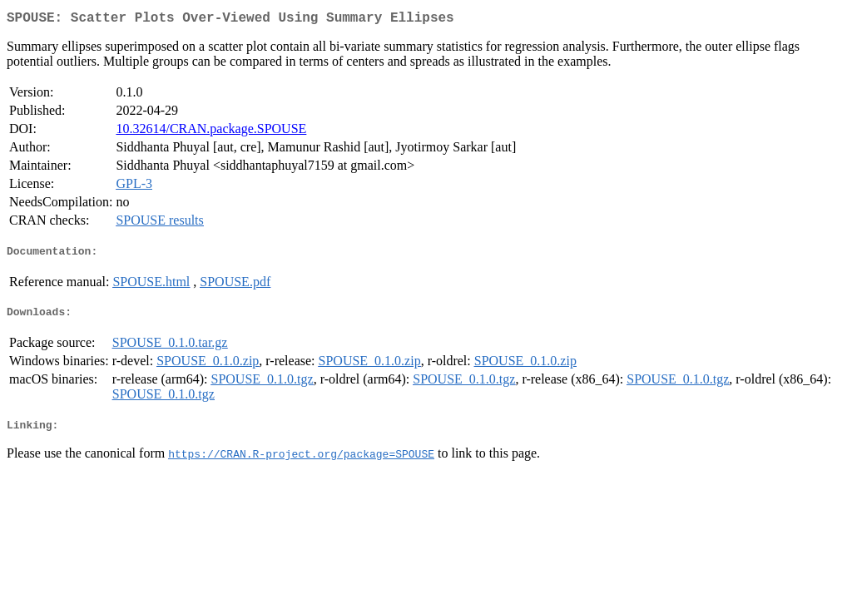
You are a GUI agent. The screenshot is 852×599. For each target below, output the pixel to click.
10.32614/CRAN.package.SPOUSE (211, 132)
